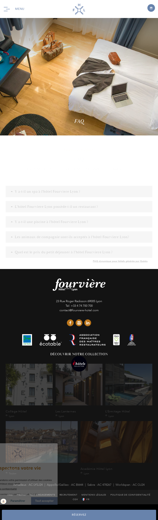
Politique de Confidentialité (130, 494)
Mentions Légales (93, 494)
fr (87, 499)
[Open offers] (151, 8)
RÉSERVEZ (79, 515)
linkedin (87, 323)
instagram (79, 323)
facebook (70, 323)
